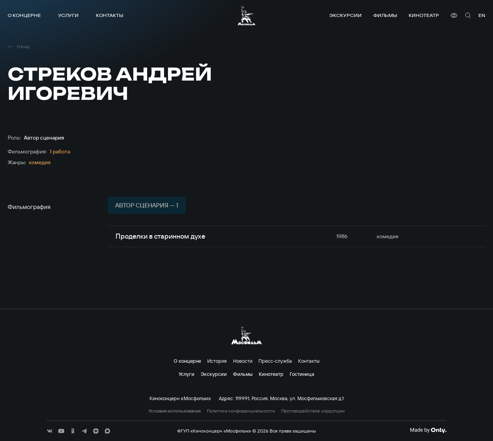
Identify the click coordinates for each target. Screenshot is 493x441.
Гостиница (302, 374)
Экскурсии (345, 15)
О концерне (24, 15)
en (481, 15)
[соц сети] (50, 431)
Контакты (109, 15)
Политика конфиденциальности (241, 411)
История (217, 361)
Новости (242, 361)
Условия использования (175, 411)
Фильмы (385, 15)
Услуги (68, 15)
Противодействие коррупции (313, 411)
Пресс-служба (275, 361)
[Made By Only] (428, 430)
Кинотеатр (424, 15)
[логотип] (246, 15)
